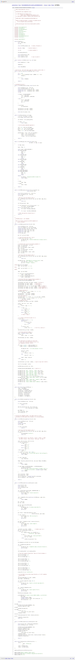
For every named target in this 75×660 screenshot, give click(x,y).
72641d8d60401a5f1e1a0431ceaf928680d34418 (32, 5)
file (33, 7)
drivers (45, 5)
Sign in (73, 1)
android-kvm (15, 5)
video (49, 5)
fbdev (52, 5)
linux (20, 5)
